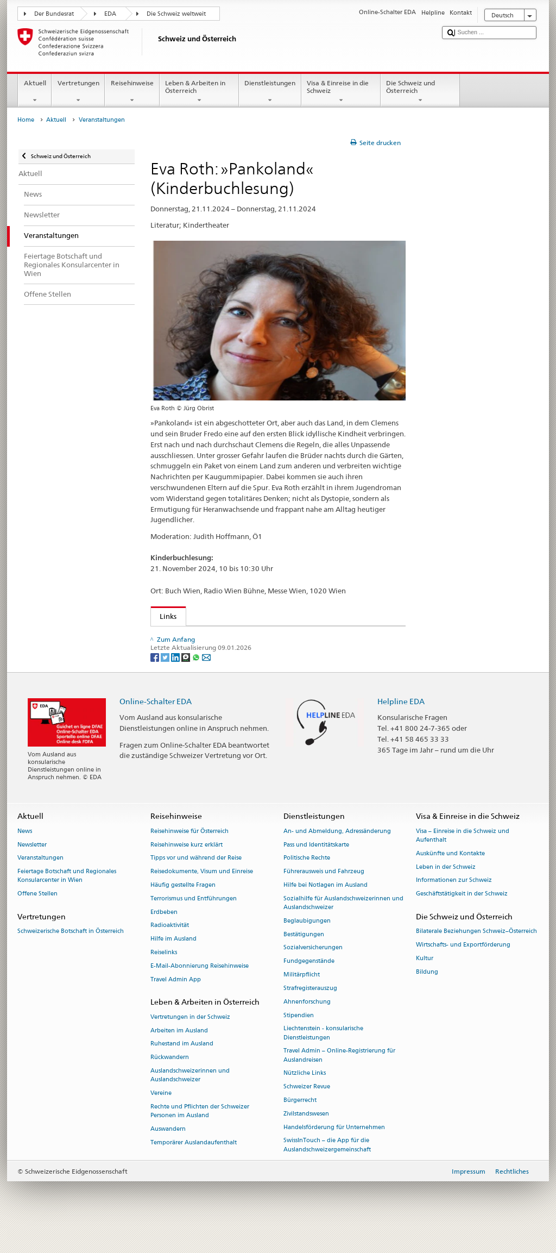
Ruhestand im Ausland (181, 1066)
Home (25, 119)
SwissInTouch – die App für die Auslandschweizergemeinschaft (327, 1168)
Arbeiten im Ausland (179, 1053)
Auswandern (168, 1152)
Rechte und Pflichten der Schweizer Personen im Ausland (199, 1134)
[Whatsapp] (197, 679)
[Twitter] (166, 679)
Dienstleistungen (270, 92)
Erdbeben (164, 934)
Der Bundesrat (54, 13)
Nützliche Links (304, 1096)
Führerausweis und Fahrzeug (323, 894)
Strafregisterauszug (310, 1011)
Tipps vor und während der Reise (196, 881)
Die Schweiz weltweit (176, 13)
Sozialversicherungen (313, 970)
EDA (110, 13)
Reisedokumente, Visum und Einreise (201, 894)
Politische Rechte (306, 881)
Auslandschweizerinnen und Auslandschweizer (190, 1098)
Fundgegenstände (308, 984)
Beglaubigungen (307, 944)
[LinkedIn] (176, 679)
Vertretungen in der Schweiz (190, 1039)
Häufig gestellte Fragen (183, 908)
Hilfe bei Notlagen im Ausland (325, 908)
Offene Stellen (37, 916)
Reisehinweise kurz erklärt (186, 867)
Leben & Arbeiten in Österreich (199, 92)
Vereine (161, 1116)
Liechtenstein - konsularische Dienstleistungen (323, 1056)
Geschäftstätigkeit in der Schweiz (462, 916)
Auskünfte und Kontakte (450, 876)
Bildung (427, 994)
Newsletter (32, 867)
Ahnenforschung (307, 1024)
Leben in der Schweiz (446, 889)
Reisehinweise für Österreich (189, 854)
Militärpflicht (301, 997)
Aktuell (34, 92)
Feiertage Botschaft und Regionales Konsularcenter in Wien (66, 899)
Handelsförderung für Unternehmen (334, 1150)
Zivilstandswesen (306, 1137)
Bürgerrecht (300, 1123)
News (24, 854)
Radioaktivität (169, 948)
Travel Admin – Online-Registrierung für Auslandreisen (339, 1078)
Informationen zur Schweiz (454, 903)
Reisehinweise (132, 92)
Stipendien (298, 1038)
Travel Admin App (175, 1002)
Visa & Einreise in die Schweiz (341, 92)
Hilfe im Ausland (173, 962)
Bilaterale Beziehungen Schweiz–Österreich (476, 954)
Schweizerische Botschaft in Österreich (70, 954)
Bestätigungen (303, 957)
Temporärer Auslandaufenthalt (193, 1165)
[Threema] (186, 679)
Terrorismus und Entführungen (193, 921)
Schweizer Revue (306, 1109)
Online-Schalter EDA (155, 724)
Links (164, 616)
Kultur (424, 981)
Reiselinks (163, 975)
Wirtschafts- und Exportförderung (463, 968)
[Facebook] (155, 679)
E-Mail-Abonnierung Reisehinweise (199, 989)
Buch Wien (180, 636)
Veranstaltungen (40, 881)
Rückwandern (169, 1080)
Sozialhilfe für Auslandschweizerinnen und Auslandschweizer (343, 926)
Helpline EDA (401, 724)
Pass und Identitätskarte (316, 867)
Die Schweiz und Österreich (420, 92)
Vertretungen (78, 92)
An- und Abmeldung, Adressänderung (337, 854)
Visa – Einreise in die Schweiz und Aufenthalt (462, 859)
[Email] (206, 679)
